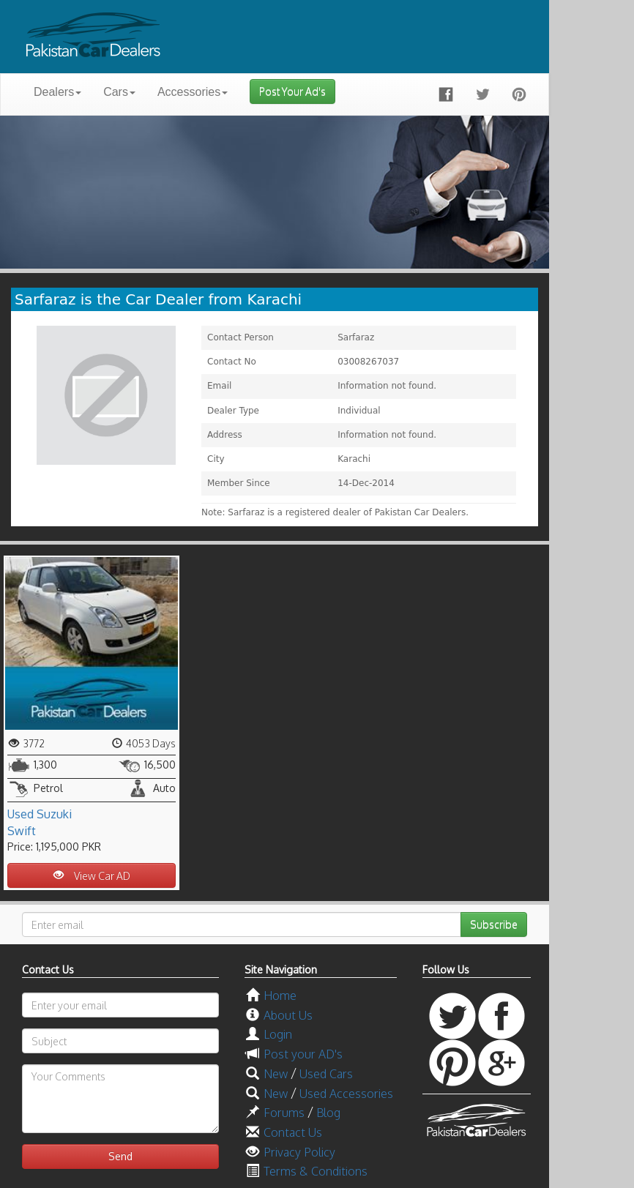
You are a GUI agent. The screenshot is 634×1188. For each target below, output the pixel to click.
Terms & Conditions (316, 1171)
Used (20, 814)
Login (278, 1034)
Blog (328, 1112)
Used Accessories (346, 1093)
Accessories (192, 92)
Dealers (57, 92)
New (276, 1073)
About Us (288, 1015)
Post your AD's (303, 1054)
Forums (284, 1112)
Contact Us (293, 1132)
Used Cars (326, 1073)
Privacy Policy (299, 1152)
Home (280, 995)
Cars (119, 92)
